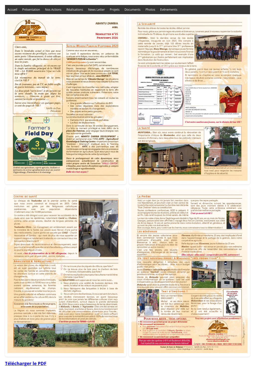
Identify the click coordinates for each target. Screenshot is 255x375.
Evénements (168, 9)
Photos (150, 9)
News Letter (96, 9)
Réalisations (74, 9)
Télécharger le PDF (25, 363)
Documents (132, 9)
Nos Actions (53, 9)
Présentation (31, 9)
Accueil (12, 9)
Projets (115, 9)
